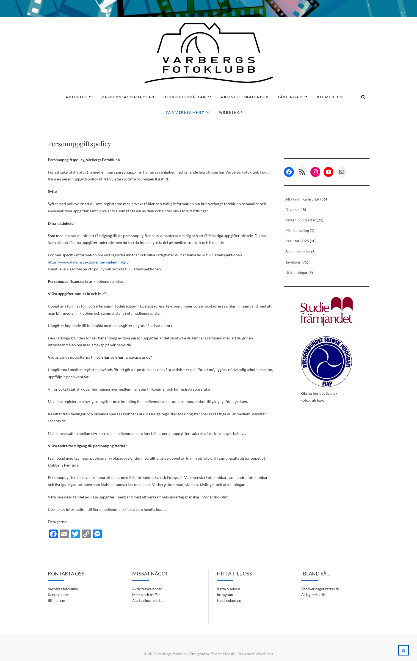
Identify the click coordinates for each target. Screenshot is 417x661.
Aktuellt (76, 97)
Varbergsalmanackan (127, 97)
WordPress (264, 654)
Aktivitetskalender (245, 97)
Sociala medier (297, 251)
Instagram (225, 595)
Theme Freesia (223, 654)
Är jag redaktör (313, 595)
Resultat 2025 (297, 240)
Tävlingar (290, 97)
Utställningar (296, 272)
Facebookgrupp (229, 600)
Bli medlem (330, 97)
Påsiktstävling (297, 230)
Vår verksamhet (185, 112)
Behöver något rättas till (320, 589)
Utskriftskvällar (185, 97)
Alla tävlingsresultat (302, 199)
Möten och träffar (300, 220)
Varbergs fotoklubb (63, 589)
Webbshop (231, 112)
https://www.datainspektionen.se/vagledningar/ (88, 262)
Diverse (292, 209)
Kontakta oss (58, 595)
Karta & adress (229, 589)
